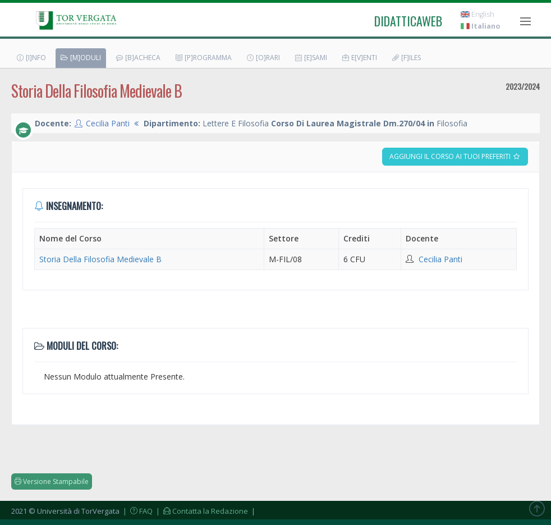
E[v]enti (359, 57)
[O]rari (263, 57)
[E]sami (310, 57)
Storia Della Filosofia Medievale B (100, 259)
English (477, 14)
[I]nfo (31, 57)
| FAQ (137, 511)
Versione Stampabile (52, 481)
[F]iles (406, 57)
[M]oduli (80, 57)
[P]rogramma (203, 57)
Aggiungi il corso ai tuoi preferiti (455, 156)
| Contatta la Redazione (201, 511)
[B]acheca (137, 57)
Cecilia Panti (108, 123)
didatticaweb (408, 21)
